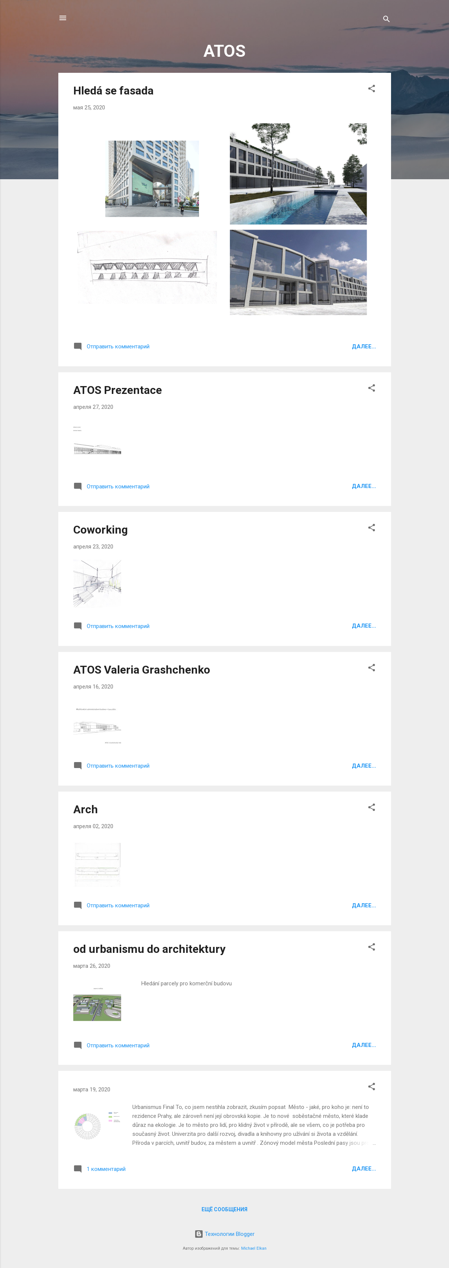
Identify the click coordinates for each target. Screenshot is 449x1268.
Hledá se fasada (113, 90)
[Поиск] (386, 20)
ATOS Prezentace (117, 390)
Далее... (364, 346)
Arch (85, 809)
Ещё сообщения (224, 1209)
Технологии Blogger (224, 1234)
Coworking (100, 529)
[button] (371, 90)
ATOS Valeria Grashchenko (141, 669)
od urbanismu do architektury (149, 948)
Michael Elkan (254, 1248)
